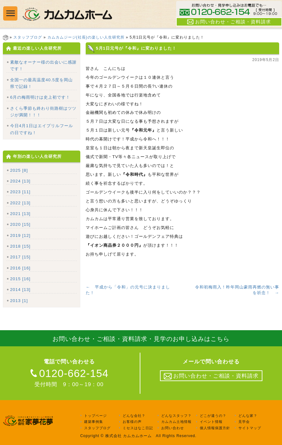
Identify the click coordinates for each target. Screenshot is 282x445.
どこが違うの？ (213, 415)
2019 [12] (20, 235)
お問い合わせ (172, 428)
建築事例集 (93, 422)
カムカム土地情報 (176, 422)
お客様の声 (132, 422)
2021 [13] (20, 213)
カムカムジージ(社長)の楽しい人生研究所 (86, 37)
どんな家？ (247, 415)
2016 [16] (20, 268)
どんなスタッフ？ (176, 415)
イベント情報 (211, 422)
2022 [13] (20, 203)
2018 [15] (20, 246)
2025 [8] (19, 170)
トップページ (95, 415)
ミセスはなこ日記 (138, 428)
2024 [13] (20, 181)
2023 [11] (20, 191)
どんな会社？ (134, 415)
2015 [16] (20, 278)
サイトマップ (249, 428)
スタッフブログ (27, 37)
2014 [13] (20, 289)
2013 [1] (19, 300)
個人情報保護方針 (215, 428)
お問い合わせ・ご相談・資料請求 (229, 22)
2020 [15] (20, 224)
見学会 (244, 422)
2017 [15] (20, 257)
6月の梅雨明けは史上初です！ (40, 97)
